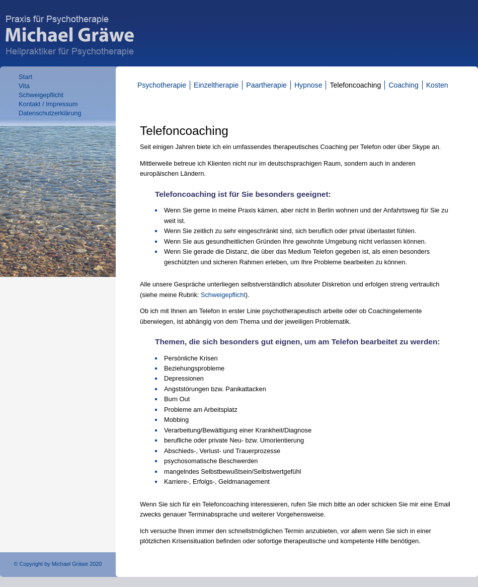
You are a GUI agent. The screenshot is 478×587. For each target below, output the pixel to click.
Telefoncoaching (355, 85)
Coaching (403, 85)
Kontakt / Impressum (48, 104)
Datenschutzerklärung (50, 113)
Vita (24, 86)
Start (25, 77)
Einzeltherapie (216, 85)
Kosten (437, 85)
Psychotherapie (161, 85)
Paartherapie (266, 85)
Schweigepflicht (41, 95)
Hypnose (308, 85)
